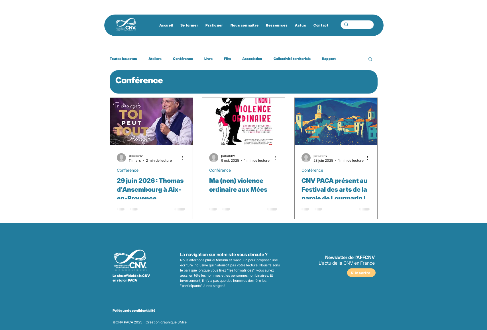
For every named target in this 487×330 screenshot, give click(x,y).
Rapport (329, 58)
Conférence (183, 58)
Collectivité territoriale (292, 58)
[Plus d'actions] (185, 157)
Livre (208, 58)
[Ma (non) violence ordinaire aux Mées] (243, 121)
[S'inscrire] (361, 272)
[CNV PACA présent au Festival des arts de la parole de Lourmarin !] (336, 121)
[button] (370, 59)
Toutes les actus (123, 58)
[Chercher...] (357, 26)
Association (252, 58)
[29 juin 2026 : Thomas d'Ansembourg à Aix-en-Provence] (151, 121)
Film (227, 58)
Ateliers (155, 58)
